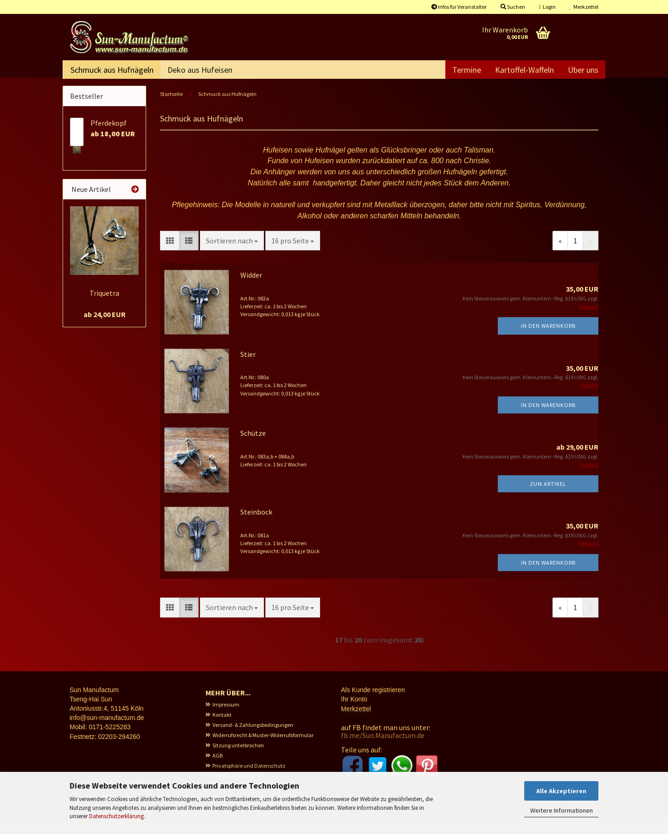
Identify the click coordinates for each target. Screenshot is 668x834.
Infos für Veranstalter (459, 6)
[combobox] (232, 255)
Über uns (583, 69)
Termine (466, 69)
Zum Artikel (548, 497)
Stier (248, 368)
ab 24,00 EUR (105, 328)
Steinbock (256, 525)
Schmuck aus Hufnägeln (112, 69)
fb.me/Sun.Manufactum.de (382, 749)
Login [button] (547, 6)
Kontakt (221, 728)
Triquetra (104, 307)
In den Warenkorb (548, 339)
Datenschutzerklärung (116, 816)
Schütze (253, 447)
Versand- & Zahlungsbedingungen (252, 738)
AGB (217, 769)
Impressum (225, 718)
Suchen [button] (513, 6)
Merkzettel (584, 6)
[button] (170, 255)
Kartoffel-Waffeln (524, 69)
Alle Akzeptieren (561, 791)
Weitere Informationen (561, 810)
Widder (251, 288)
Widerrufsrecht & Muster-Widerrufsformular (263, 748)
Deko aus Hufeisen (199, 69)
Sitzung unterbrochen (238, 759)
